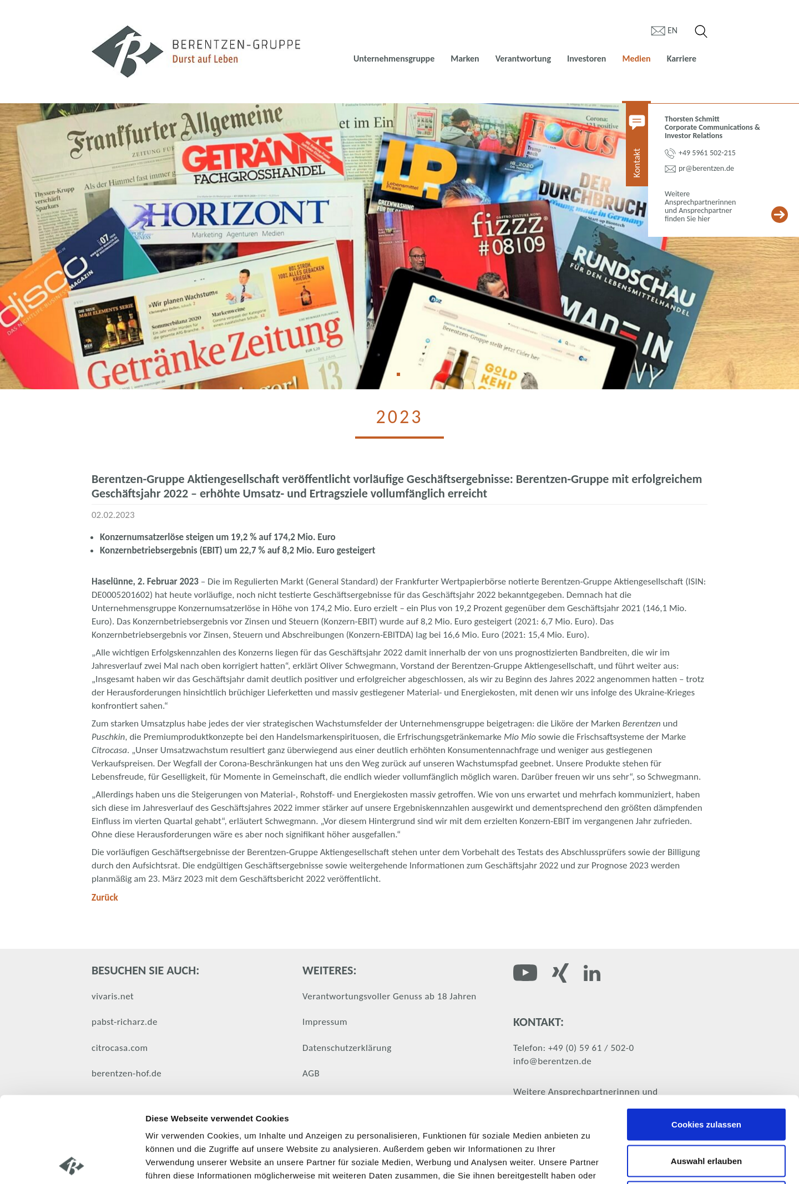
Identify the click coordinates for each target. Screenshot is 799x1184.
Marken (465, 58)
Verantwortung (523, 58)
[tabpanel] (399, 246)
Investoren (586, 58)
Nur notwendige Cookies (706, 1111)
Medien (636, 58)
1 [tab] (402, 378)
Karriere (681, 58)
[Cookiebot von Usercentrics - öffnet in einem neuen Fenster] (71, 1162)
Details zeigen (590, 1162)
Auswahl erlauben (706, 1075)
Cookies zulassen (706, 1038)
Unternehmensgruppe (393, 58)
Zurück (105, 897)
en (672, 30)
